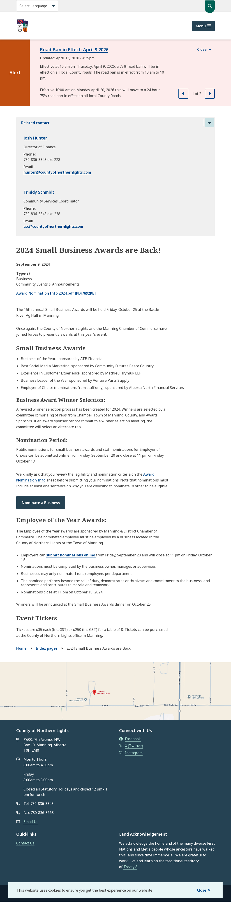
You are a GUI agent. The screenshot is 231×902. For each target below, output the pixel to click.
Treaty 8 (130, 866)
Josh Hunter (35, 138)
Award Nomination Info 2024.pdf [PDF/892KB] (56, 293)
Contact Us (25, 843)
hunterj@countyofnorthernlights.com (57, 172)
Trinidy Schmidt (38, 192)
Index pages (47, 648)
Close (201, 890)
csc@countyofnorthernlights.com (53, 226)
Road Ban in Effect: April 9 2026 (74, 49)
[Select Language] (37, 6)
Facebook (130, 738)
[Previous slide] (183, 94)
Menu (201, 25)
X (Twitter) (131, 745)
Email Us (30, 821)
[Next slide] (210, 94)
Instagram (131, 752)
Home (21, 648)
